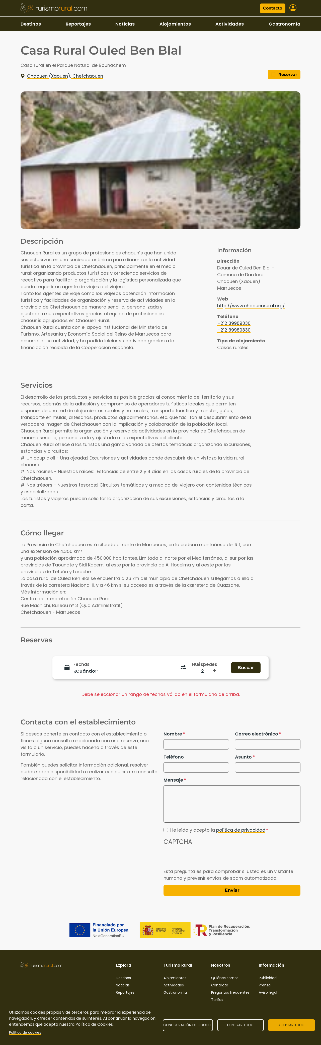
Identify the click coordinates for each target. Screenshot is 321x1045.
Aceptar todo (291, 1025)
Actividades (229, 24)
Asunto (243, 757)
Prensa (265, 985)
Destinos (31, 24)
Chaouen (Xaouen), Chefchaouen (62, 76)
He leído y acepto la (217, 830)
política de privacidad (240, 830)
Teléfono (174, 757)
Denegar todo (240, 1025)
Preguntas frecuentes (230, 992)
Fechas (81, 664)
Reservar (284, 74)
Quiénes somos (224, 977)
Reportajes (78, 24)
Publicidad (268, 977)
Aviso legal (268, 992)
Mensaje (173, 780)
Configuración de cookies (187, 1025)
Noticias (125, 24)
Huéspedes (204, 664)
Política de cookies (25, 1032)
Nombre (173, 734)
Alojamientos (175, 24)
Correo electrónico (256, 734)
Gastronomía (284, 24)
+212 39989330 (234, 323)
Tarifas (217, 999)
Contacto (272, 8)
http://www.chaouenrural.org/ (251, 306)
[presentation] (202, 858)
